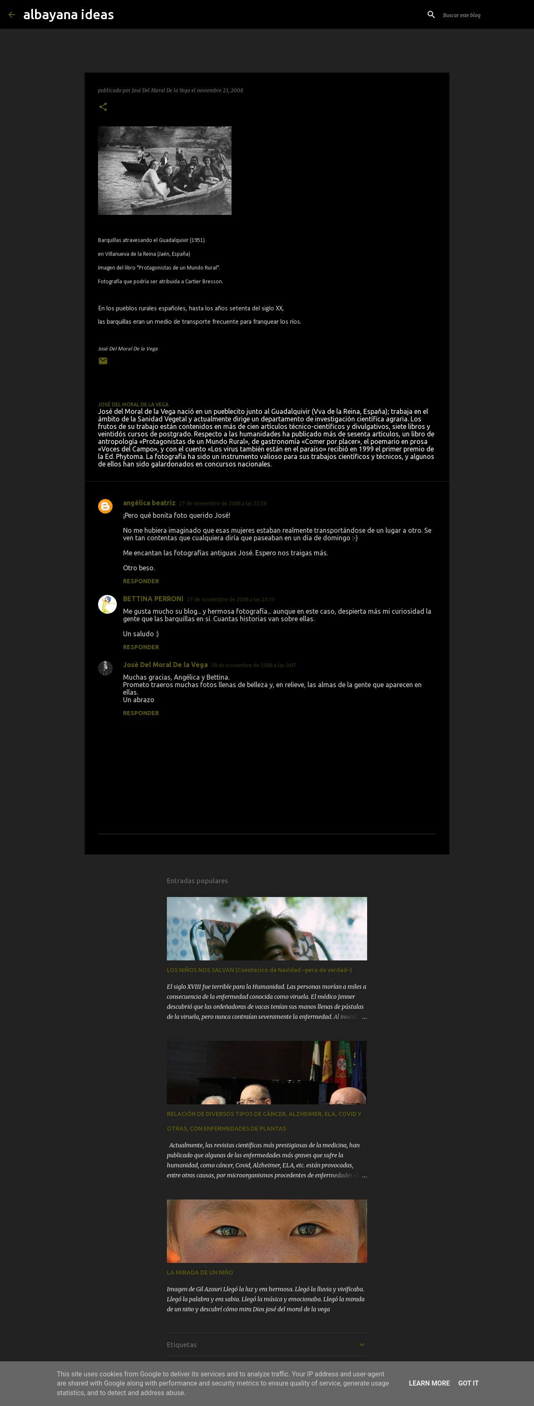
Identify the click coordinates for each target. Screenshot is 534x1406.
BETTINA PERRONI (153, 598)
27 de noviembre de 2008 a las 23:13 (231, 599)
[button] (103, 107)
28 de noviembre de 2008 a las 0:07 (253, 665)
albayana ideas (68, 14)
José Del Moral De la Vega (165, 664)
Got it (468, 1383)
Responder (141, 581)
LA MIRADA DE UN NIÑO (200, 1272)
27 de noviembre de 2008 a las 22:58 (223, 503)
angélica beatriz (149, 502)
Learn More (429, 1383)
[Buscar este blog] (483, 15)
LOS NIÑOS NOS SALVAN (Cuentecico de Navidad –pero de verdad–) (259, 970)
